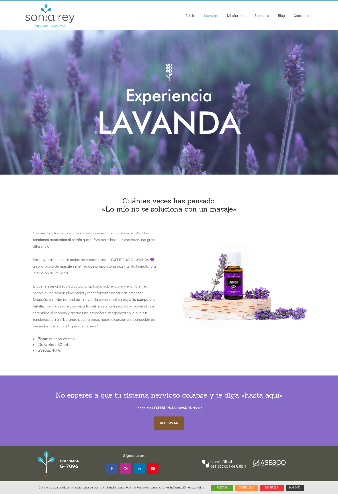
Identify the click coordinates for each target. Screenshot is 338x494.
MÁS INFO (294, 487)
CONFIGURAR (246, 487)
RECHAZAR (271, 487)
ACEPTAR (222, 487)
